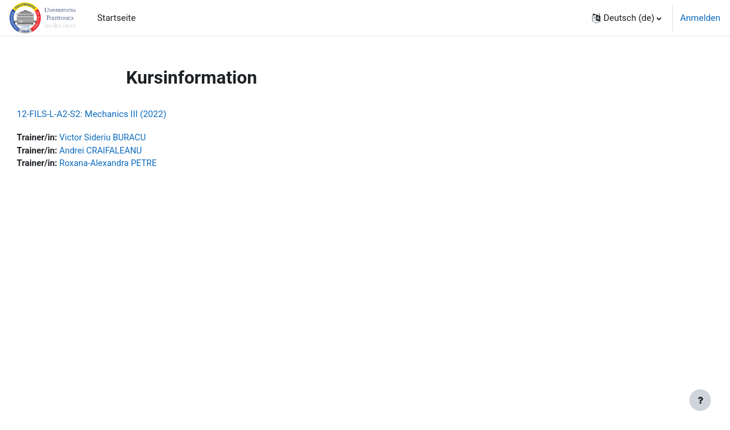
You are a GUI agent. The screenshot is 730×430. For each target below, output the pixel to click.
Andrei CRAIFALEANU (132, 151)
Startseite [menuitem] (116, 18)
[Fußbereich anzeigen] (700, 400)
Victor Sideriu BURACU (134, 138)
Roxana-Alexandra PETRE (140, 164)
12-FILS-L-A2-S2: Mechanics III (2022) (120, 114)
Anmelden (700, 18)
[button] (627, 18)
